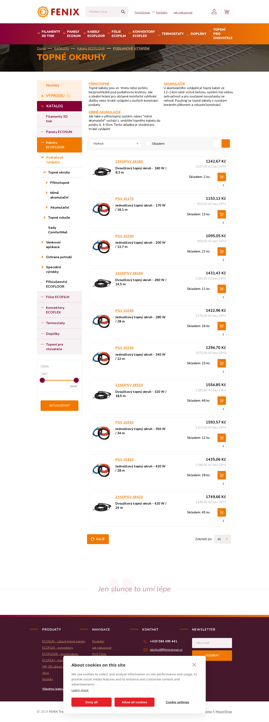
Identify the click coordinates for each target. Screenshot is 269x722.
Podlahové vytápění (131, 48)
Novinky (53, 85)
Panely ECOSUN (59, 132)
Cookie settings (177, 702)
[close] (194, 664)
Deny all (92, 702)
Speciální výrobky (53, 269)
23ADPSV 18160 (129, 161)
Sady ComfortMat (57, 230)
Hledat (123, 12)
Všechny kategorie (56, 689)
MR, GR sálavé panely (57, 666)
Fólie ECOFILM (57, 297)
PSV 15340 (124, 348)
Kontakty (161, 12)
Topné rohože (59, 217)
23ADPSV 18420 (129, 497)
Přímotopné (59, 182)
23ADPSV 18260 (129, 273)
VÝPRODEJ (56, 95)
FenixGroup (142, 12)
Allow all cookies (134, 702)
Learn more (80, 690)
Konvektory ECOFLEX (55, 310)
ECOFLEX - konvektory (57, 648)
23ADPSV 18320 (129, 385)
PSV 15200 (124, 236)
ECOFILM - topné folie (57, 660)
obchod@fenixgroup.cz (166, 650)
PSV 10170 (124, 198)
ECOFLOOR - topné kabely (60, 654)
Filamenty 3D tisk (57, 119)
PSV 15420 (124, 459)
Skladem (158, 144)
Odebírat (212, 656)
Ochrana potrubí (59, 257)
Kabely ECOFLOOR (91, 48)
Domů (41, 48)
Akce (45, 673)
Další (100, 539)
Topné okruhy (59, 172)
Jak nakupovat (183, 12)
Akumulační (59, 207)
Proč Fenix (99, 654)
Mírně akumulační (59, 195)
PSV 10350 (124, 422)
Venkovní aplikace (53, 244)
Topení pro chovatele (54, 346)
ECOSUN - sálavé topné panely (63, 641)
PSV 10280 (124, 310)
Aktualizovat (59, 406)
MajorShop (224, 712)
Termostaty (55, 323)
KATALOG (61, 48)
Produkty (98, 641)
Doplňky (52, 333)
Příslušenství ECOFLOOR (56, 284)
